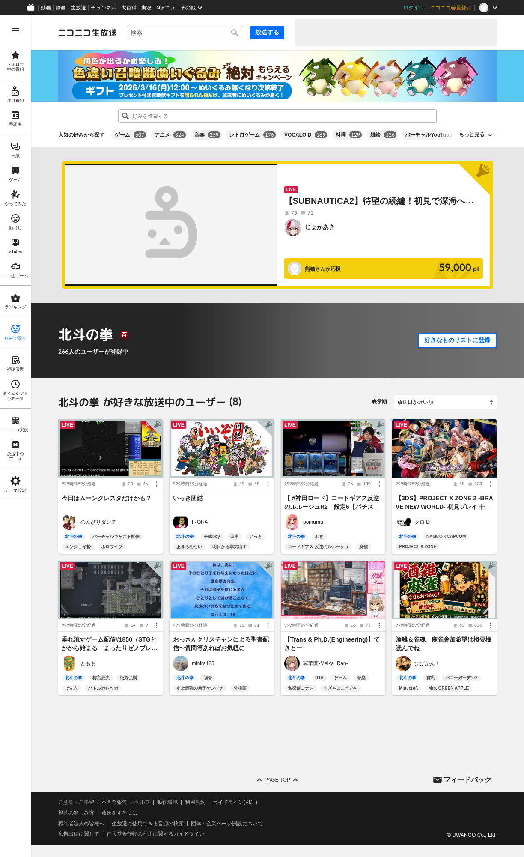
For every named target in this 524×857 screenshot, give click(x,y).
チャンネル (103, 7)
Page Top (277, 780)
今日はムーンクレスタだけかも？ (107, 498)
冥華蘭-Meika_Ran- (325, 663)
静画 (61, 7)
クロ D (422, 522)
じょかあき (320, 227)
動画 (46, 7)
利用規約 (195, 802)
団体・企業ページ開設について (227, 823)
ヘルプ (142, 802)
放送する (267, 32)
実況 (146, 7)
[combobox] (185, 32)
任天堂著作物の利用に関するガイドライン (155, 834)
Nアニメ (166, 7)
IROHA (200, 522)
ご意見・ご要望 (76, 802)
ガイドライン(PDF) (235, 802)
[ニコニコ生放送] (87, 32)
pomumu (313, 522)
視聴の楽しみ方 (76, 813)
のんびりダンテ (98, 522)
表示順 (379, 402)
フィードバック (467, 779)
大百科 (129, 7)
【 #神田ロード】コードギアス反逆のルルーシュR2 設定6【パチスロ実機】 (331, 507)
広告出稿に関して (78, 834)
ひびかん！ (427, 663)
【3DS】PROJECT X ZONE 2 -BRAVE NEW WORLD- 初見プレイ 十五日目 (444, 507)
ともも (88, 663)
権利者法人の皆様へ (81, 824)
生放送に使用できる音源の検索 (148, 823)
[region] (15, 436)
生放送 (78, 7)
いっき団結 (188, 498)
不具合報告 (114, 802)
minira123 (203, 663)
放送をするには (119, 812)
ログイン (413, 7)
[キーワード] (185, 32)
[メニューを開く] (15, 30)
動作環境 (167, 802)
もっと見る (472, 134)
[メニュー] (157, 484)
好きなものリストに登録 (457, 340)
